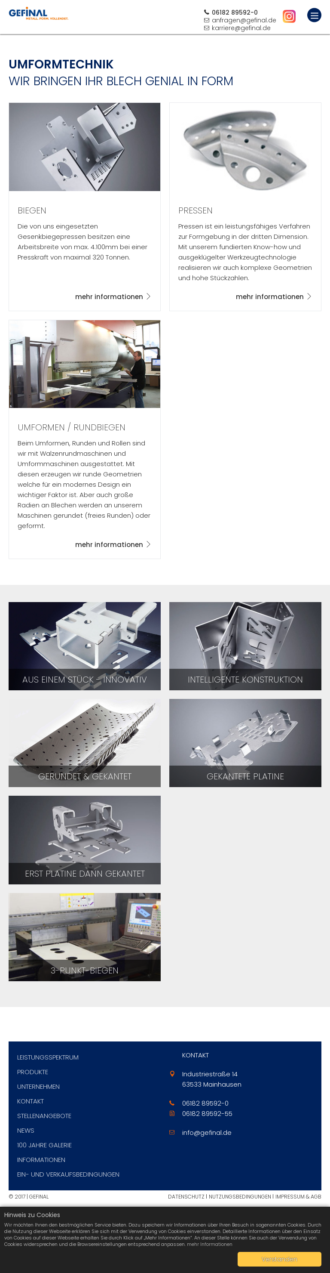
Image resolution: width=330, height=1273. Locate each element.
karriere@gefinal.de (241, 28)
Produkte (32, 1071)
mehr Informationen (209, 1244)
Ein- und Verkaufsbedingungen (68, 1174)
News (25, 1130)
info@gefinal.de (207, 1132)
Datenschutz (186, 1196)
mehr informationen (109, 296)
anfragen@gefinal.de (244, 20)
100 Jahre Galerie (44, 1144)
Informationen (41, 1159)
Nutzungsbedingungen (240, 1196)
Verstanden (279, 1259)
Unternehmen (38, 1086)
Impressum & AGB (298, 1196)
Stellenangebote (44, 1115)
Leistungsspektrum (48, 1057)
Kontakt (30, 1101)
